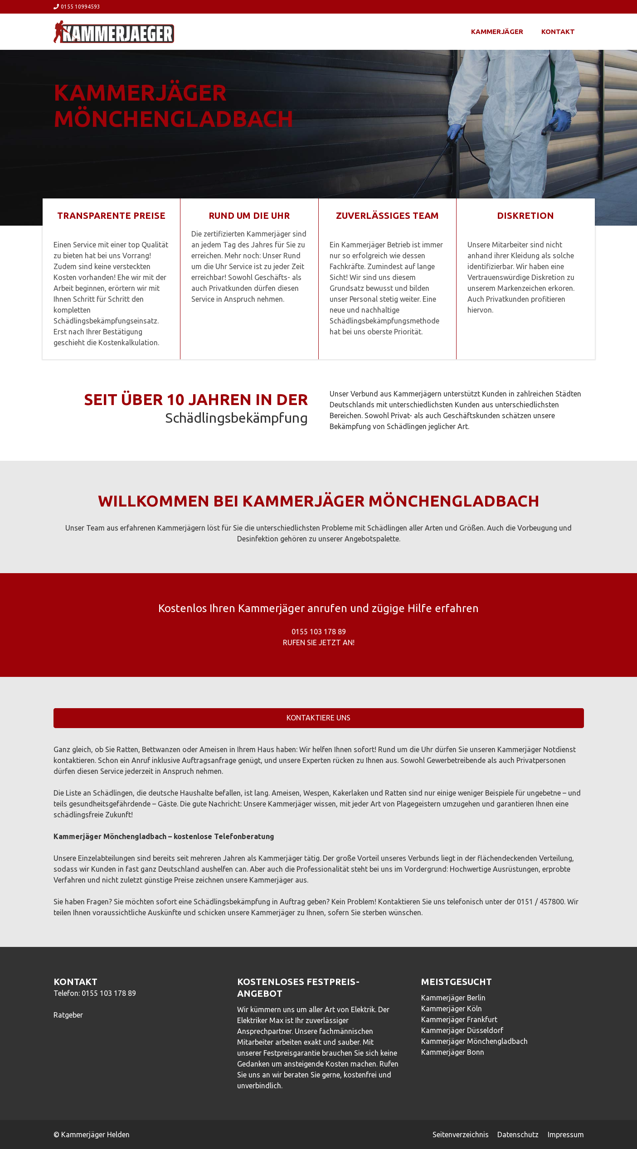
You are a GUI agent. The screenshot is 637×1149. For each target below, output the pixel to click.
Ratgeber (68, 1015)
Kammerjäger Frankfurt (459, 1019)
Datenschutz (518, 1134)
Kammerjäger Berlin (453, 998)
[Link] (113, 31)
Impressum (566, 1134)
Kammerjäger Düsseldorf (462, 1030)
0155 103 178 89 (109, 993)
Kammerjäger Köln (451, 1008)
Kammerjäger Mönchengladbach (474, 1041)
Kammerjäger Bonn (452, 1052)
